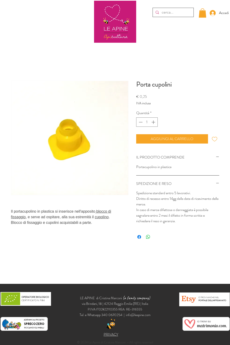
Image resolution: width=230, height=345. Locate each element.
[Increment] (153, 122)
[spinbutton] (146, 122)
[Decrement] (140, 122)
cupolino (102, 217)
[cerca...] (173, 12)
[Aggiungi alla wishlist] (214, 139)
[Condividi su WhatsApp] (148, 237)
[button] (202, 13)
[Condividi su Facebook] (139, 237)
